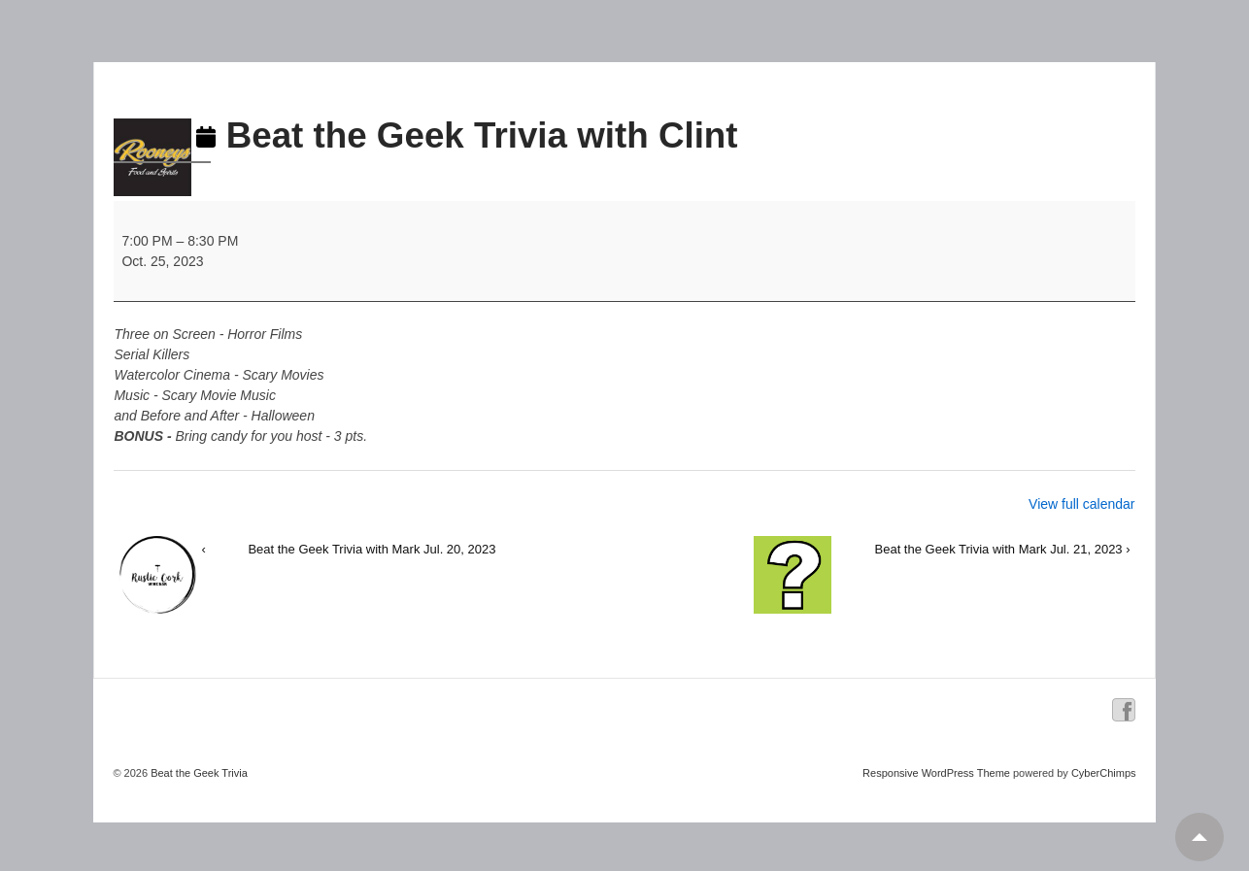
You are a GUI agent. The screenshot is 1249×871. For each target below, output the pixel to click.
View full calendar (1081, 504)
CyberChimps (1103, 773)
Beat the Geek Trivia (198, 773)
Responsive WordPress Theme (936, 773)
